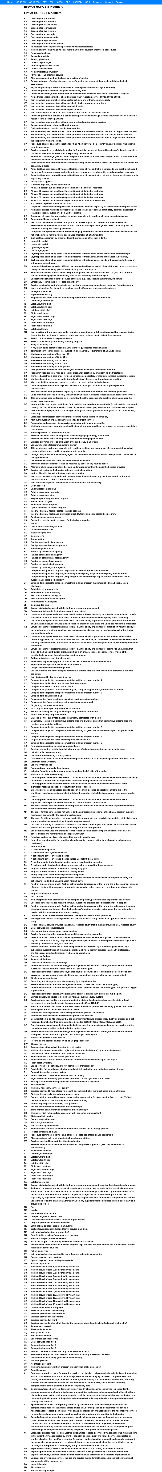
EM (51, 2)
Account (109, 2)
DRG (68, 2)
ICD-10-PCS (34, 2)
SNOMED (77, 2)
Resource (97, 2)
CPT (45, 2)
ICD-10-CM (21, 2)
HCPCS (59, 2)
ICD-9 (87, 2)
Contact (119, 2)
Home (10, 2)
